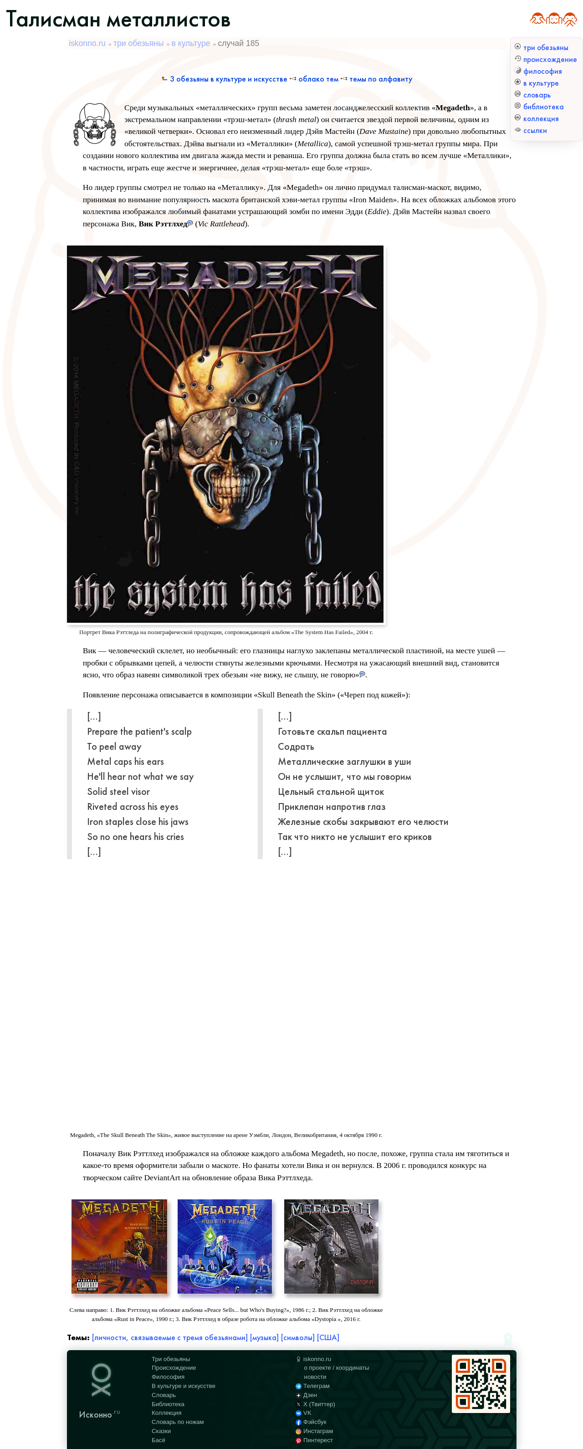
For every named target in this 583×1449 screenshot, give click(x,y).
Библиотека (168, 1404)
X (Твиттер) (315, 1404)
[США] (328, 1337)
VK (303, 1412)
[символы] (298, 1337)
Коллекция (166, 1412)
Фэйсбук (311, 1421)
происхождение (545, 59)
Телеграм (313, 1385)
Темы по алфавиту (376, 79)
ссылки (530, 130)
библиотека (539, 107)
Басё (158, 1440)
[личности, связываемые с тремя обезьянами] (170, 1337)
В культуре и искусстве (183, 1385)
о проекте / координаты (336, 1367)
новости (315, 1376)
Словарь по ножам (178, 1421)
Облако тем (313, 79)
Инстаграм (314, 1431)
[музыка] (264, 1337)
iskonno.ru (87, 43)
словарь (532, 95)
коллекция (536, 118)
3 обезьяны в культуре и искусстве (224, 79)
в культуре (536, 83)
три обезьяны (541, 47)
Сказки (161, 1431)
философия (538, 71)
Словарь (164, 1395)
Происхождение (174, 1367)
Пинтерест (314, 1440)
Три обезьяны (171, 1359)
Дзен (306, 1395)
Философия (168, 1376)
